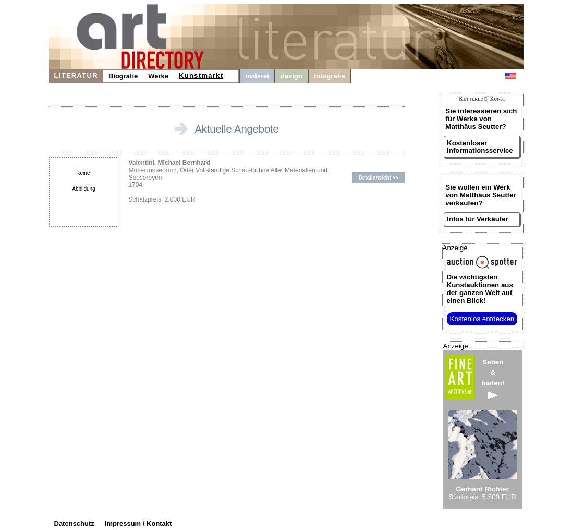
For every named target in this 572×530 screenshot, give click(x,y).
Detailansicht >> (379, 178)
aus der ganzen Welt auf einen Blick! (480, 288)
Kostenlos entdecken (482, 319)
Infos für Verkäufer (477, 219)
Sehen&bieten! (493, 378)
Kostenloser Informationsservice (480, 147)
